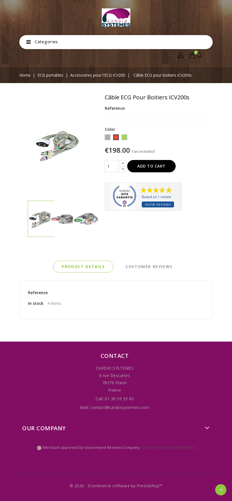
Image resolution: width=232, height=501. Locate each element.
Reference (38, 292)
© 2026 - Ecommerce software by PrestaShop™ (116, 485)
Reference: (115, 108)
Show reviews (158, 204)
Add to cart (151, 166)
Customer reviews (149, 266)
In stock (35, 303)
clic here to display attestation (168, 447)
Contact (115, 356)
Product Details (83, 266)
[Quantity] (111, 166)
